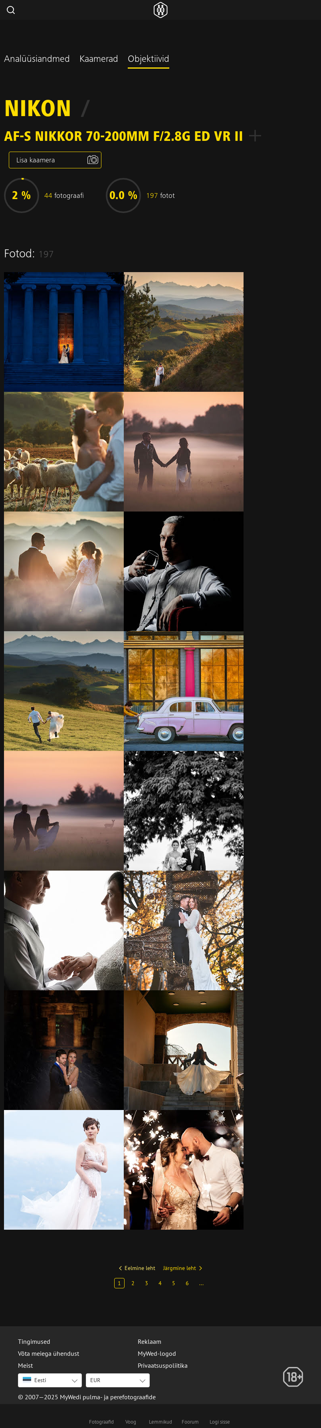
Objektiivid (148, 60)
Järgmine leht (179, 1268)
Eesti (34, 1380)
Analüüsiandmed (37, 60)
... (201, 1283)
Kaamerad (98, 60)
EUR (95, 1380)
